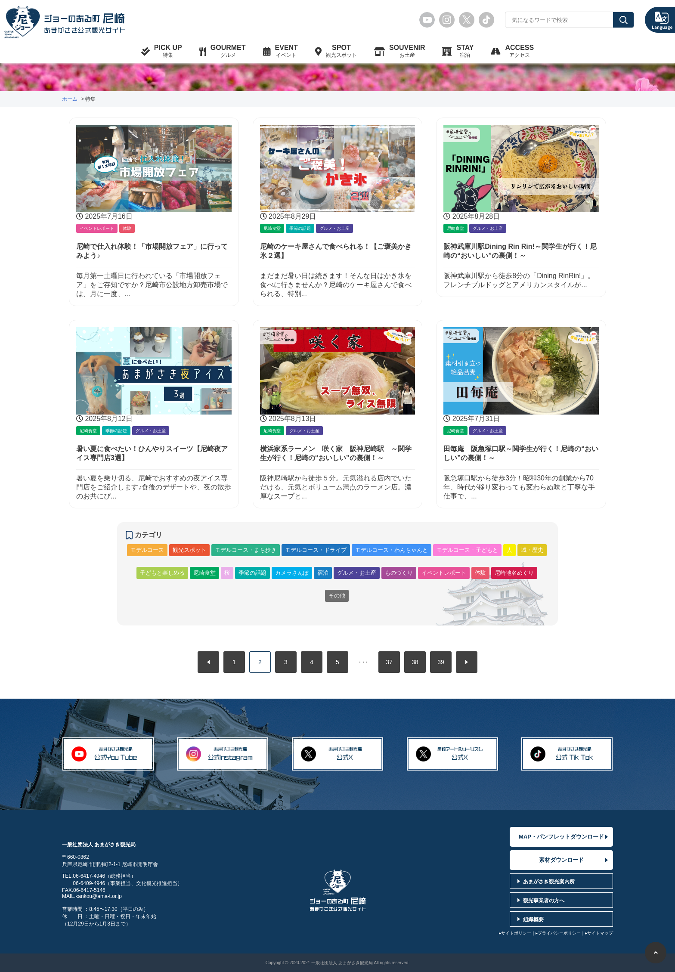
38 (415, 662)
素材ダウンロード (561, 859)
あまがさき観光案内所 (549, 881)
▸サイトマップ (599, 932)
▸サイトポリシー (515, 932)
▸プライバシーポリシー (558, 932)
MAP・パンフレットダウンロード (561, 836)
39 (440, 662)
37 (389, 662)
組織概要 (533, 919)
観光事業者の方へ (543, 900)
